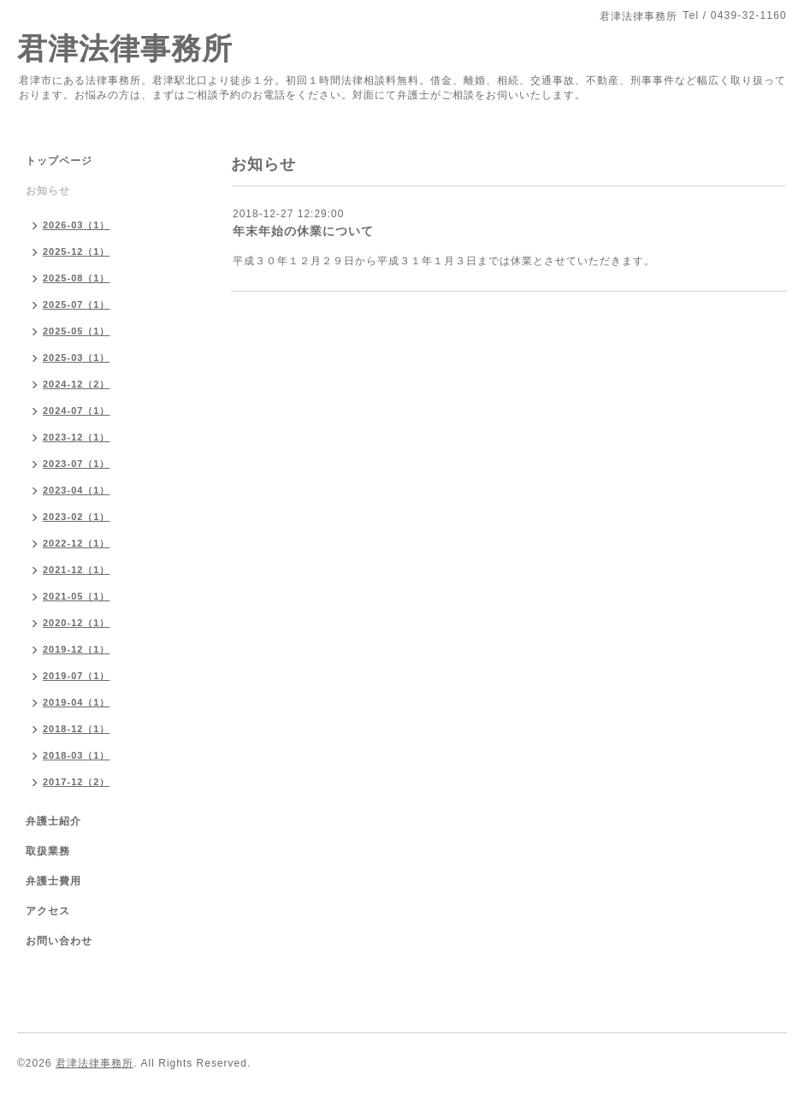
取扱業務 (48, 851)
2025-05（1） (76, 331)
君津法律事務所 (125, 48)
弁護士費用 (53, 881)
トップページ (59, 161)
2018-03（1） (76, 755)
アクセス (48, 911)
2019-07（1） (76, 676)
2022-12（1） (76, 543)
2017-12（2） (76, 782)
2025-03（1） (76, 357)
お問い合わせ (59, 941)
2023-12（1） (76, 437)
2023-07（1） (76, 463)
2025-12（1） (76, 251)
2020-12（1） (76, 623)
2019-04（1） (76, 702)
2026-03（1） (76, 225)
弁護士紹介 (53, 821)
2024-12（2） (76, 384)
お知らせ (48, 191)
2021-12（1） (76, 570)
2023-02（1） (76, 517)
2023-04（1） (76, 490)
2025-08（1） (76, 278)
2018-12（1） (76, 729)
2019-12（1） (76, 649)
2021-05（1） (76, 596)
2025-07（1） (76, 304)
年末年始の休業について (303, 231)
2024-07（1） (76, 410)
